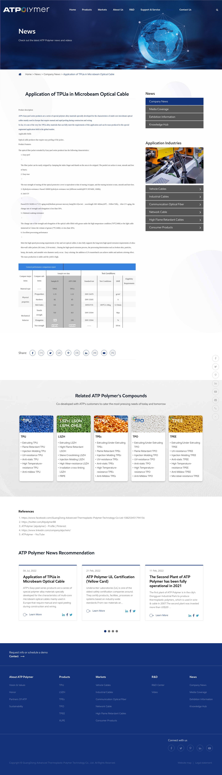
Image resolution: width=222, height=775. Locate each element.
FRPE (62, 476)
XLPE (62, 720)
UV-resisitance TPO (144, 459)
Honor (12, 692)
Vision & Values (17, 685)
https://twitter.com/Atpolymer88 (39, 521)
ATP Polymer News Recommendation (56, 553)
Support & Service (150, 9)
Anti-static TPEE (180, 459)
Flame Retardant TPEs (108, 451)
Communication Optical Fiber (176, 204)
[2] (59, 352)
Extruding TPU (30, 442)
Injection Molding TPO (146, 455)
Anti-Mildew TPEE (181, 471)
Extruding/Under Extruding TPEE (186, 444)
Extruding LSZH (68, 442)
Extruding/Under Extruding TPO (148, 444)
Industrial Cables (176, 196)
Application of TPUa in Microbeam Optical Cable (88, 74)
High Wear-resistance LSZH (74, 463)
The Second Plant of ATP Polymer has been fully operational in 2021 (170, 581)
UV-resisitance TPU (32, 455)
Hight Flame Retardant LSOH (71, 448)
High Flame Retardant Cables (176, 219)
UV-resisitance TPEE (182, 451)
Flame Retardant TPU (33, 446)
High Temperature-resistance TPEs (107, 469)
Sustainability (16, 706)
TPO (135, 436)
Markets (102, 9)
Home (72, 9)
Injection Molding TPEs (109, 455)
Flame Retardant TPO (145, 451)
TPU (23, 436)
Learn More (32, 614)
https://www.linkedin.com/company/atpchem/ (46, 530)
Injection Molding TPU (34, 451)
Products (87, 9)
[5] (112, 352)
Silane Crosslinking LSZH (73, 455)
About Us (118, 9)
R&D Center (158, 685)
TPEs (98, 436)
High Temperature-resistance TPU (32, 465)
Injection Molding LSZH (72, 459)
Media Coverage (159, 109)
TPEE (173, 436)
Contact (16, 656)
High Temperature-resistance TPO (144, 469)
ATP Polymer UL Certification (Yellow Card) (110, 579)
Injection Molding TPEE (184, 455)
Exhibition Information (162, 117)
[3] (77, 352)
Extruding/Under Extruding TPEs (111, 444)
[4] (94, 352)
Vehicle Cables (176, 188)
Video (155, 692)
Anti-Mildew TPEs (106, 476)
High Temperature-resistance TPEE (182, 465)
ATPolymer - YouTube (33, 534)
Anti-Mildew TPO (143, 476)
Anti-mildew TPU (31, 471)
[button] (105, 631)
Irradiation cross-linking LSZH (72, 469)
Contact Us (185, 9)
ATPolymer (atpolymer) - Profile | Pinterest (44, 526)
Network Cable (176, 212)
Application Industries (163, 143)
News (169, 9)
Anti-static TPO (142, 463)
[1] (41, 352)
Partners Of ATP (18, 699)
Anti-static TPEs (105, 463)
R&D (131, 9)
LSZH (61, 436)
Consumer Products (176, 227)
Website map (185, 762)
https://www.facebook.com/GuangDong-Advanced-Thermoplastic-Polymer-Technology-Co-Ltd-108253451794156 (83, 517)
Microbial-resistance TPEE (185, 476)
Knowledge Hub (158, 124)
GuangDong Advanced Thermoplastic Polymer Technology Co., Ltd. (58, 762)
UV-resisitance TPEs (107, 459)
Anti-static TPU (30, 459)
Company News (52, 74)
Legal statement (203, 762)
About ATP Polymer (21, 677)
